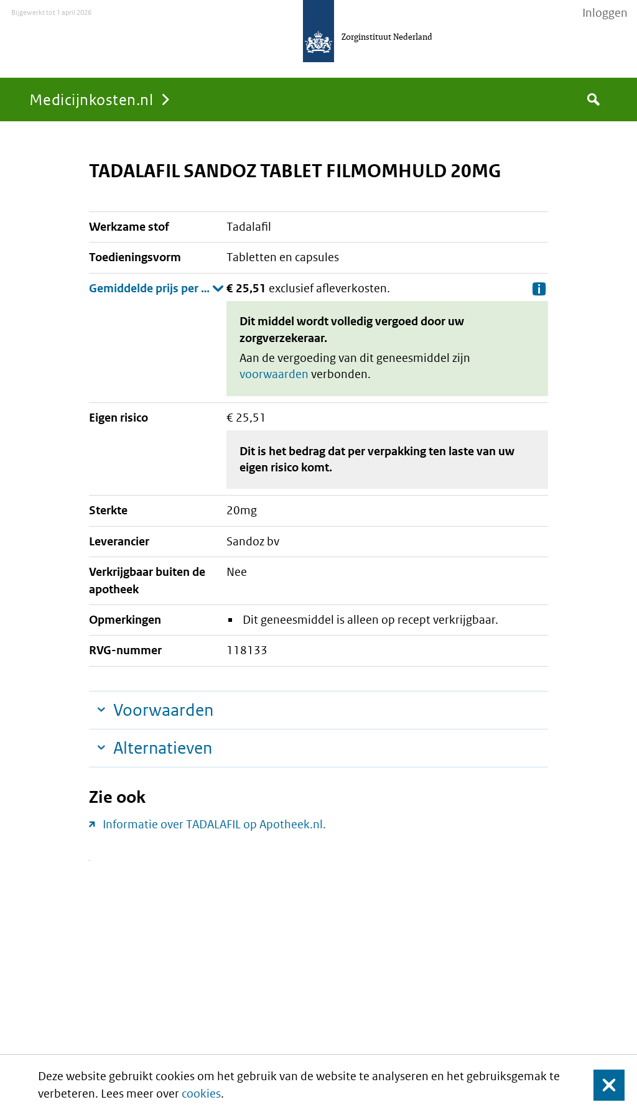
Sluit (599, 1084)
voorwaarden (274, 374)
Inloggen (605, 13)
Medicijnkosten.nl (91, 99)
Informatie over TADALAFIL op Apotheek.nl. (214, 824)
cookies (201, 1093)
